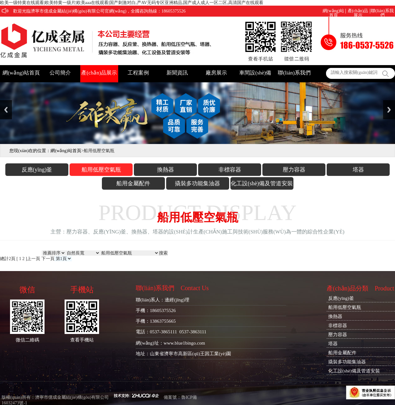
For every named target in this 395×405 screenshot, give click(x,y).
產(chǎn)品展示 (358, 11)
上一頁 (33, 258)
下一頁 (48, 258)
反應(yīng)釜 (37, 170)
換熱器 (165, 170)
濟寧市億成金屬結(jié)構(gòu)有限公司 (72, 397)
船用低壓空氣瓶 (101, 170)
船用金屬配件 (133, 183)
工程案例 (138, 73)
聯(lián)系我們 (382, 11)
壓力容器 (294, 170)
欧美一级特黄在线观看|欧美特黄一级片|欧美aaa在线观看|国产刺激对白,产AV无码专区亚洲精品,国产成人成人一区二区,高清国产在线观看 (131, 2)
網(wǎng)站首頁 (333, 11)
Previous (6, 109)
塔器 (358, 170)
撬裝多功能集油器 (197, 183)
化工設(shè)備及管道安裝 (262, 183)
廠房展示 (216, 73)
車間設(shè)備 (255, 73)
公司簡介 (60, 73)
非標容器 (230, 170)
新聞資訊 (177, 73)
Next (389, 109)
